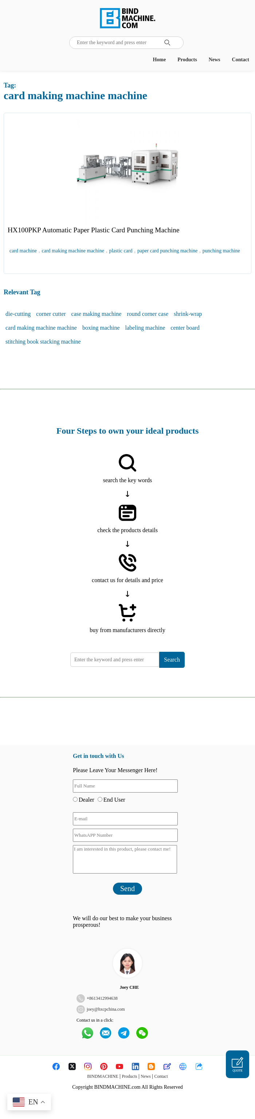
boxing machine (101, 328)
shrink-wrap (188, 314)
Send (127, 888)
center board (185, 328)
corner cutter (51, 314)
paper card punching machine (167, 250)
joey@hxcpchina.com (106, 1009)
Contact (240, 59)
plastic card (120, 250)
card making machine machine (73, 250)
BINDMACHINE (102, 1076)
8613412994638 (103, 998)
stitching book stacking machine (43, 341)
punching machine (221, 250)
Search (172, 660)
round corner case (147, 314)
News (214, 59)
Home (159, 59)
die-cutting (18, 314)
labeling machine (145, 328)
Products (187, 59)
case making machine (96, 314)
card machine (23, 250)
